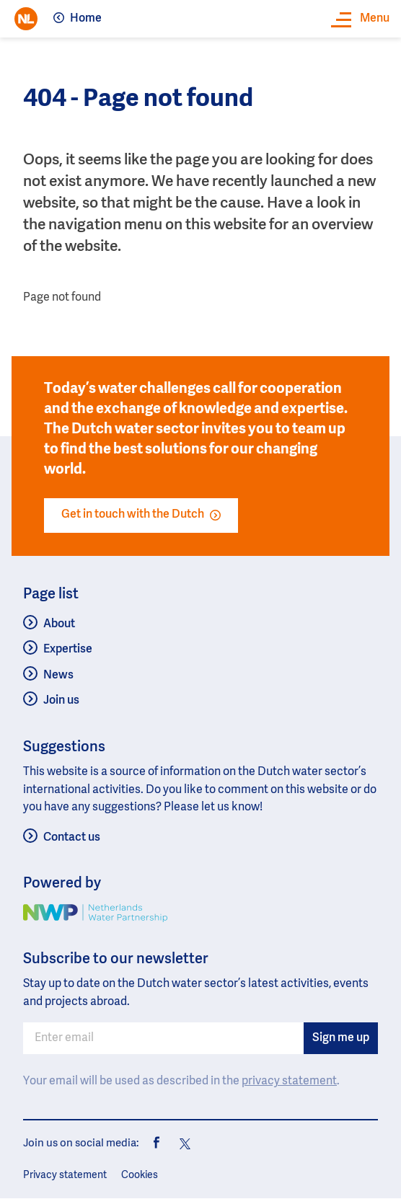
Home (86, 19)
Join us (61, 701)
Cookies (139, 1175)
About (59, 624)
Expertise (67, 649)
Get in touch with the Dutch (141, 515)
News (58, 675)
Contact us (71, 838)
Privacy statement (65, 1175)
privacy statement (289, 1081)
